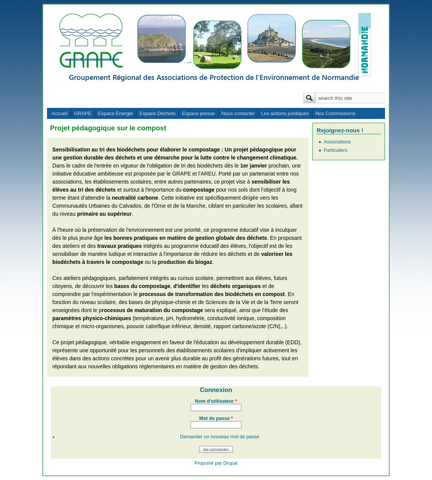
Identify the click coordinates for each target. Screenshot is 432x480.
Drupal (230, 463)
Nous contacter (237, 113)
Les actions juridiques (285, 113)
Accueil (60, 113)
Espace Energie (115, 113)
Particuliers (336, 150)
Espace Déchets (157, 113)
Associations (337, 142)
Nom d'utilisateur (216, 401)
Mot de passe (216, 418)
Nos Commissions (336, 113)
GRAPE (83, 113)
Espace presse (198, 113)
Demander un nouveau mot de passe (219, 436)
